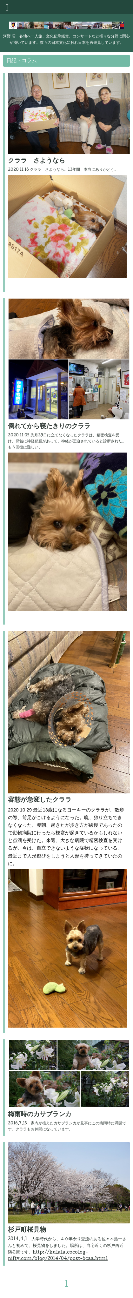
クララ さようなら (36, 161)
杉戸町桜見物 (27, 1230)
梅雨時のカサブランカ (39, 1114)
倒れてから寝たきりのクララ (49, 426)
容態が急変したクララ (39, 800)
